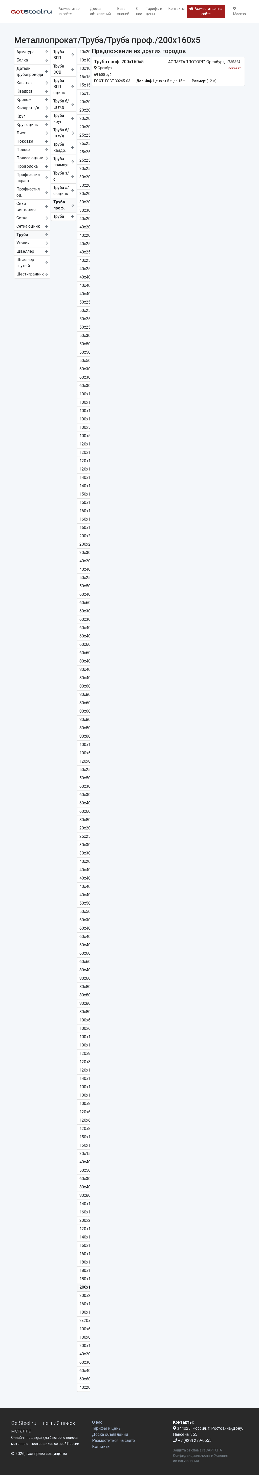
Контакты (176, 9)
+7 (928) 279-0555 (192, 1440)
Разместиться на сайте (69, 11)
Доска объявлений (100, 11)
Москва (239, 11)
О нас (139, 11)
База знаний (123, 11)
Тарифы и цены (154, 11)
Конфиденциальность (191, 1455)
